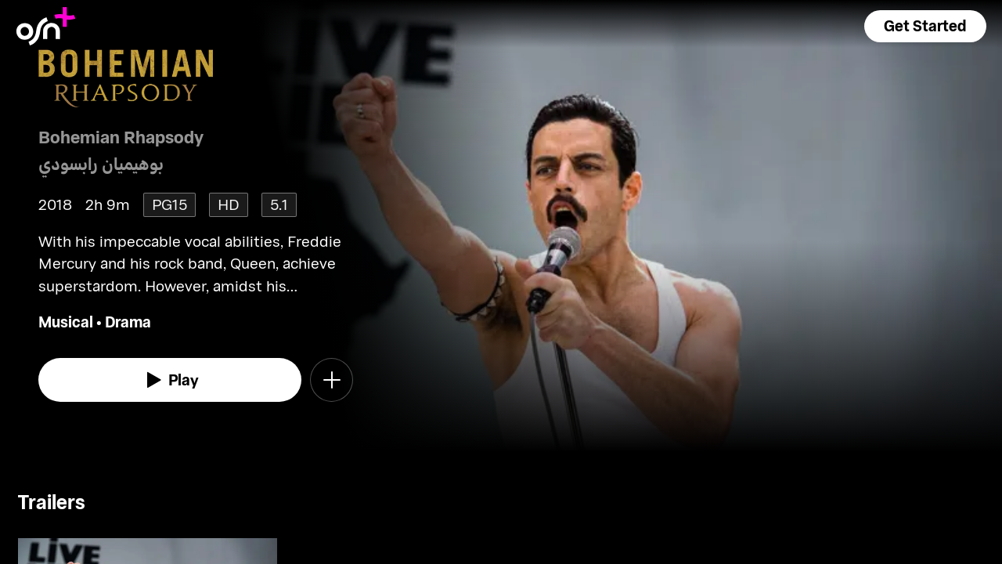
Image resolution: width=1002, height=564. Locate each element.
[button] (925, 26)
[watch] (169, 380)
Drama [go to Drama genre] (128, 321)
